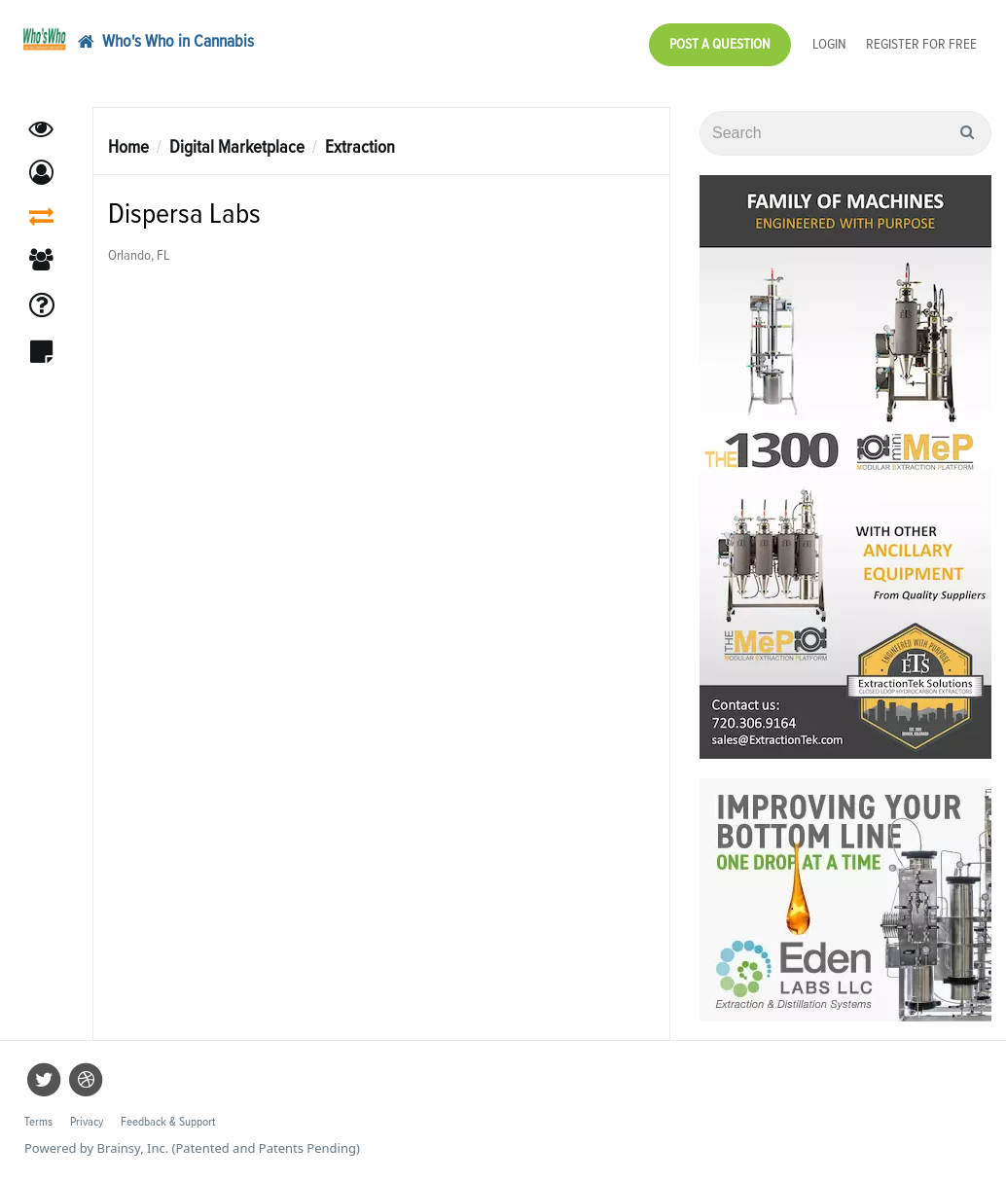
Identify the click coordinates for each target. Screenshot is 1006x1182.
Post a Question (720, 44)
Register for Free (921, 44)
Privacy (86, 1122)
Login (829, 44)
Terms (38, 1122)
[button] (41, 173)
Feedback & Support (168, 1122)
